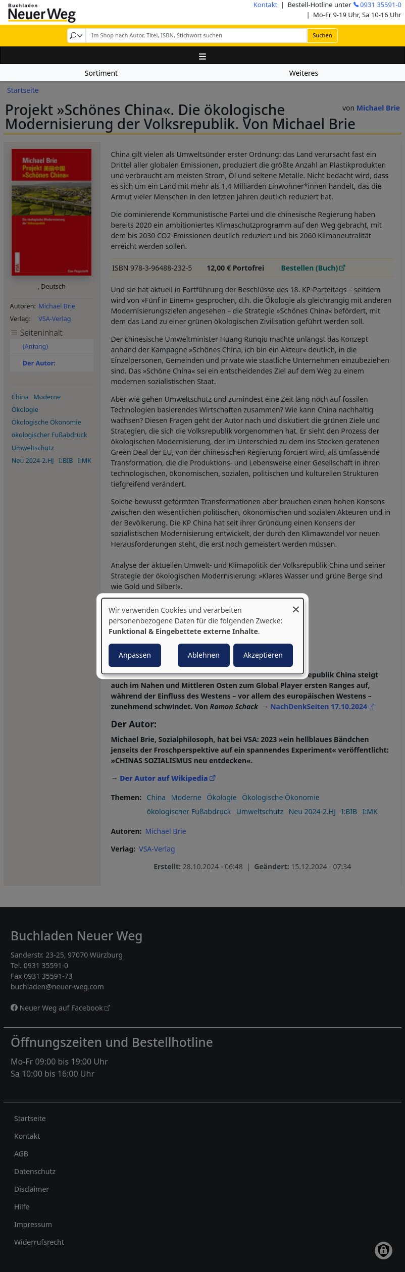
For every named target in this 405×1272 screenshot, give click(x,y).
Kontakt (266, 4)
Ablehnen (204, 655)
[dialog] (202, 636)
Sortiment (101, 73)
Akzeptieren (263, 655)
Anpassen (135, 655)
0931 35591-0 (380, 4)
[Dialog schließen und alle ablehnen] (295, 604)
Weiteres (303, 73)
